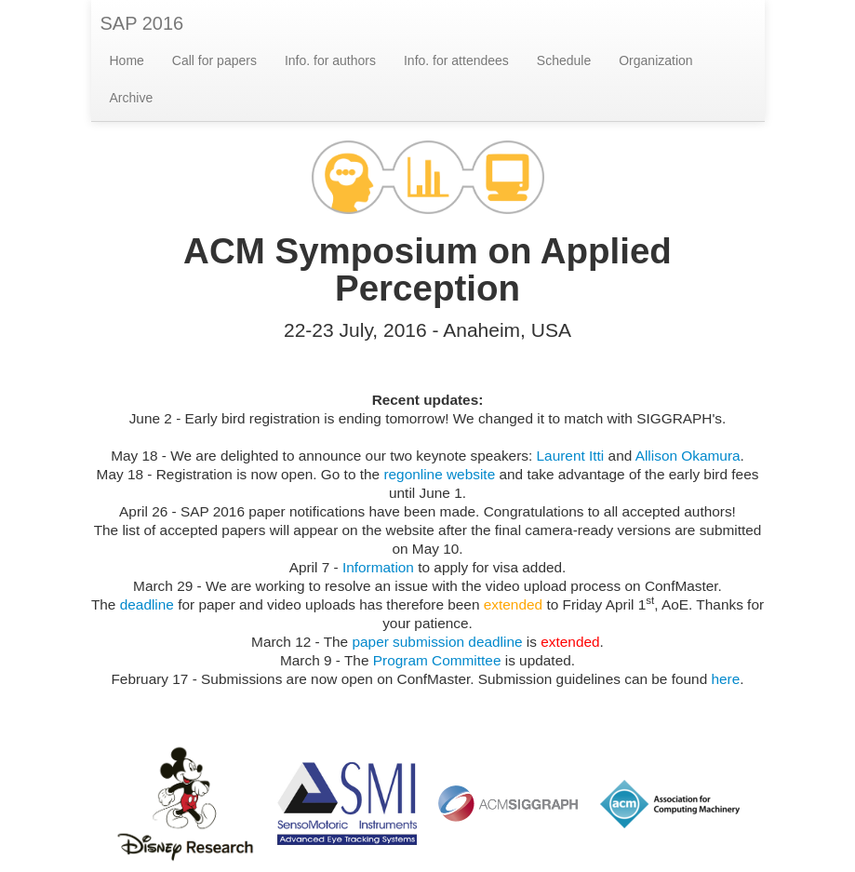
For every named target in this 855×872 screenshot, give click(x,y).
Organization (655, 60)
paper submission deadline (437, 642)
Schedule (564, 60)
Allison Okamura (688, 455)
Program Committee (437, 660)
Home (127, 60)
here (725, 679)
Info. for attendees (456, 60)
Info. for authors (330, 60)
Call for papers (214, 60)
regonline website (439, 474)
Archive (132, 97)
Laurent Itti (571, 455)
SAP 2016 (142, 23)
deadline (147, 604)
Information (378, 567)
